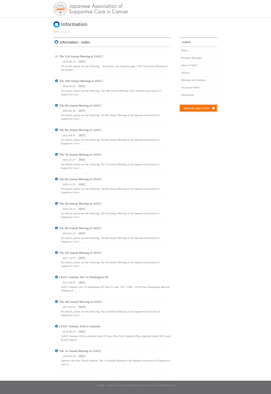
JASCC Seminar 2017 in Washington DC (84, 277)
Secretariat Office (190, 87)
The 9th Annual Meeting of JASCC (80, 105)
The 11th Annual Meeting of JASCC (81, 56)
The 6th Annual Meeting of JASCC (80, 179)
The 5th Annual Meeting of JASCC (80, 203)
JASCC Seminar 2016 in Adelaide (79, 326)
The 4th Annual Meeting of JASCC (80, 228)
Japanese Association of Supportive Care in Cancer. (132, 385)
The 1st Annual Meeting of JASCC (80, 350)
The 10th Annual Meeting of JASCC (81, 80)
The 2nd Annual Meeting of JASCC (80, 301)
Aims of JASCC (189, 65)
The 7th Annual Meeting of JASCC (80, 154)
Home (184, 50)
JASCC (82, 62)
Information (187, 95)
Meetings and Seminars (193, 80)
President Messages (191, 58)
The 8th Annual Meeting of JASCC (80, 130)
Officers (185, 73)
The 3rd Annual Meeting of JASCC (80, 252)
